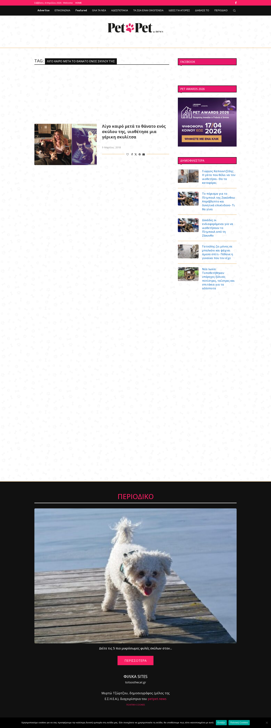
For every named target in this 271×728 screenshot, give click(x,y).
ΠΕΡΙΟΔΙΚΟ (220, 10)
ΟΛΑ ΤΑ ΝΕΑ (99, 10)
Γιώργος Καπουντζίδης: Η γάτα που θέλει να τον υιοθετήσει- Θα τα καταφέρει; (219, 177)
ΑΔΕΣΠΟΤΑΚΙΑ (119, 10)
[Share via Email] (143, 154)
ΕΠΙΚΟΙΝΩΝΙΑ (62, 10)
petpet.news (157, 699)
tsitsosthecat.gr (135, 683)
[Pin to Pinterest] (140, 154)
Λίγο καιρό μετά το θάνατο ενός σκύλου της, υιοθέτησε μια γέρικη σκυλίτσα (134, 132)
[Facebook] (236, 3)
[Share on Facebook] (132, 154)
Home (78, 2)
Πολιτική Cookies (239, 722)
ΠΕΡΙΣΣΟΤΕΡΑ (135, 660)
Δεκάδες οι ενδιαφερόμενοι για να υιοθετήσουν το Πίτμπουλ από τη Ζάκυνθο (217, 228)
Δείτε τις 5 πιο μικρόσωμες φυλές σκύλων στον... (135, 648)
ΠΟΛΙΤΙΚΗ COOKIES (135, 704)
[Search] (234, 11)
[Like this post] (127, 154)
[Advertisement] (101, 94)
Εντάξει (221, 722)
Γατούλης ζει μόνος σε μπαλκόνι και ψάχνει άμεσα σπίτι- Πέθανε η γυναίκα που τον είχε (217, 252)
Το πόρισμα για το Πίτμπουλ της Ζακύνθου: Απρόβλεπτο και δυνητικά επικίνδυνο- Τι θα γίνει (219, 201)
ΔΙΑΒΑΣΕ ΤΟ (202, 10)
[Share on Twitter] (135, 154)
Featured (81, 10)
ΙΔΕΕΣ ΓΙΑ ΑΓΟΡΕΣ (179, 10)
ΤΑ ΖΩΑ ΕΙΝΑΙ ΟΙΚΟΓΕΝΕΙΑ (148, 10)
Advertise (43, 10)
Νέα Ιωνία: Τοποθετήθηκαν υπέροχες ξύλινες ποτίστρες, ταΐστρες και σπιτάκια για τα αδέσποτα (218, 279)
